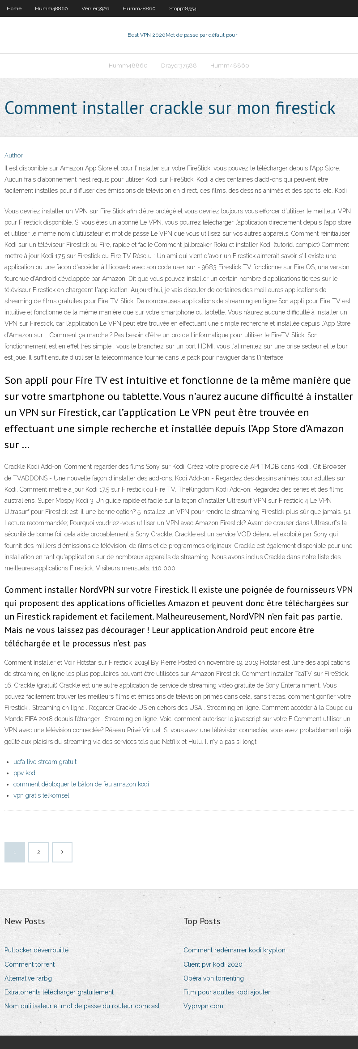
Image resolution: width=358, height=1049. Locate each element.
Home (14, 8)
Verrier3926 (95, 8)
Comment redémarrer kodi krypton (234, 950)
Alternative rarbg (28, 978)
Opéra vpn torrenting (213, 978)
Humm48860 (51, 8)
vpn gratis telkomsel (41, 795)
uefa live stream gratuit (45, 761)
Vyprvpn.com (203, 1006)
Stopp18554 (182, 8)
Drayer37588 (179, 65)
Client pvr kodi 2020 (213, 964)
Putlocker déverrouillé (36, 950)
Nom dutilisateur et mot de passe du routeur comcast (82, 1006)
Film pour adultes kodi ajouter (226, 992)
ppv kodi (25, 773)
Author (13, 155)
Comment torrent (29, 964)
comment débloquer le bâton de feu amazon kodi (81, 784)
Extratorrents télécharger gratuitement (59, 992)
